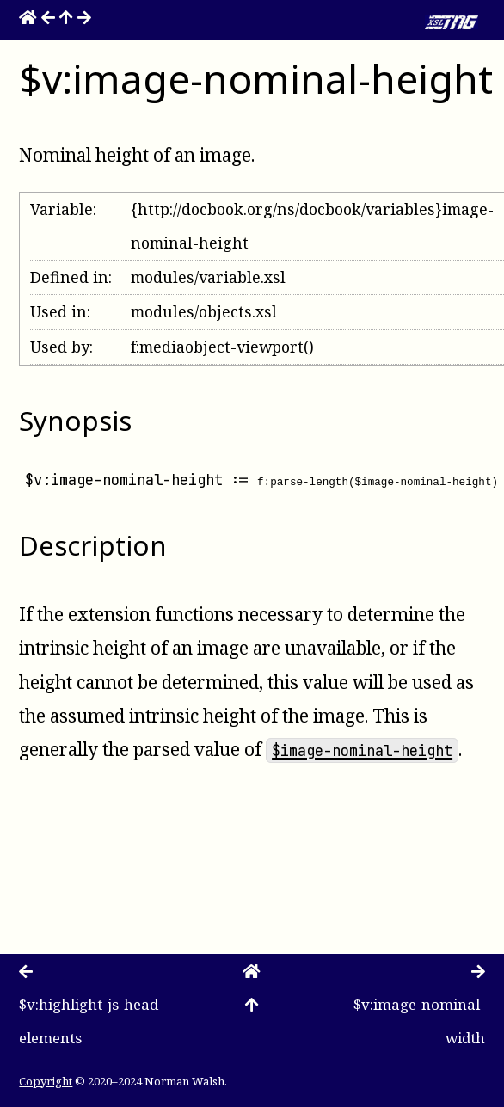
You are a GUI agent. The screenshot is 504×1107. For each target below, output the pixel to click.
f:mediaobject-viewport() (222, 346)
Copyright (45, 1081)
